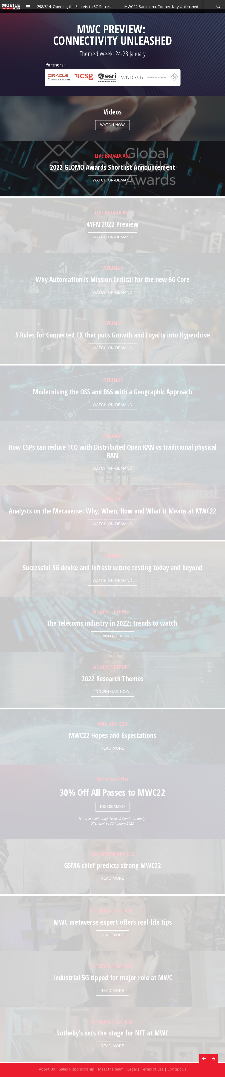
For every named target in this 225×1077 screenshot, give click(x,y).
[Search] (218, 6)
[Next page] (213, 1058)
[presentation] (112, 98)
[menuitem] (82, 6)
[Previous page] (204, 1058)
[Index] (28, 6)
